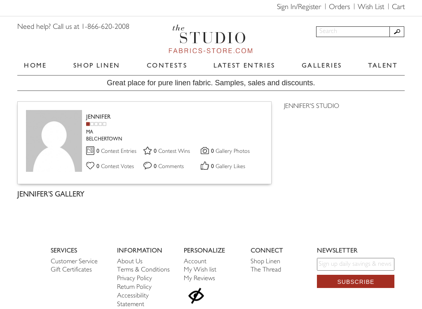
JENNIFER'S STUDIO (311, 106)
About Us (130, 262)
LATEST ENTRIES (244, 65)
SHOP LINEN (96, 65)
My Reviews (199, 279)
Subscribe (355, 282)
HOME (35, 65)
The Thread (266, 270)
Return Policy (134, 287)
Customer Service (74, 262)
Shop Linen (265, 262)
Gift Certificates (71, 270)
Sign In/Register (299, 7)
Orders (339, 7)
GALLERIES (322, 65)
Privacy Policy (134, 279)
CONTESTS (167, 65)
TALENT (383, 65)
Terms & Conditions (143, 270)
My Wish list (200, 270)
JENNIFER (98, 116)
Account (195, 262)
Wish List (371, 7)
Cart (398, 7)
